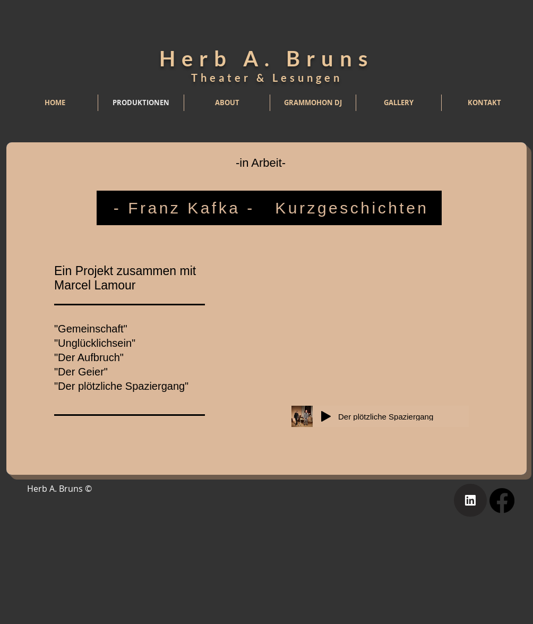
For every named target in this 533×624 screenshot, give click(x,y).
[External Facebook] (380, 324)
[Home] (470, 500)
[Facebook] (501, 500)
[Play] (326, 416)
